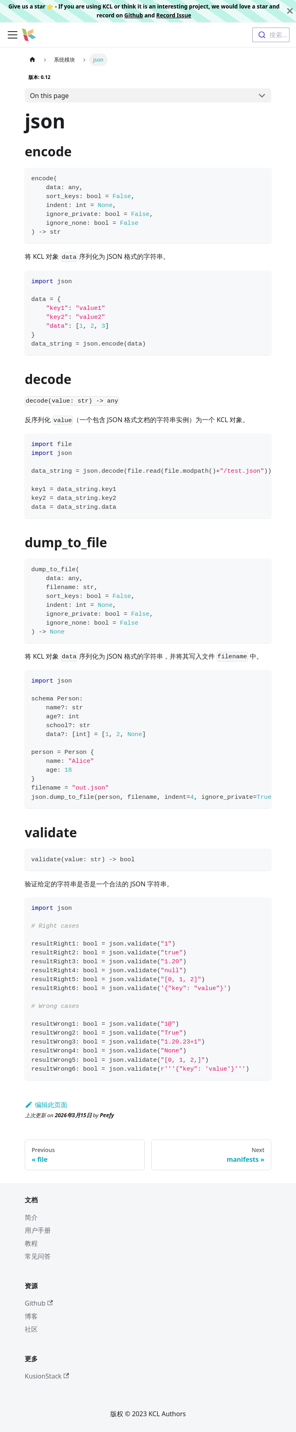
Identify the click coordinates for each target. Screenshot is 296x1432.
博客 (31, 1316)
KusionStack (47, 1376)
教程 (31, 1243)
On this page (49, 95)
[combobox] (271, 35)
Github (133, 15)
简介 (31, 1217)
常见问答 (38, 1256)
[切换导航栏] (12, 35)
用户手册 (38, 1230)
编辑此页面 (46, 1104)
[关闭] (290, 11)
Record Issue (173, 15)
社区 (31, 1329)
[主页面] (32, 59)
